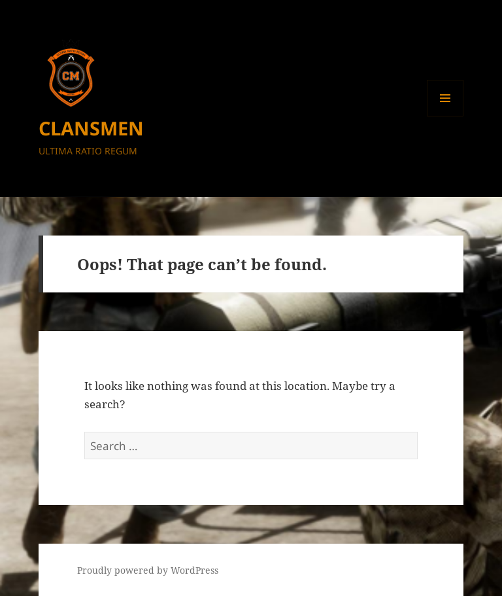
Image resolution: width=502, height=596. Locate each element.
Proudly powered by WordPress (147, 570)
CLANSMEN (91, 128)
